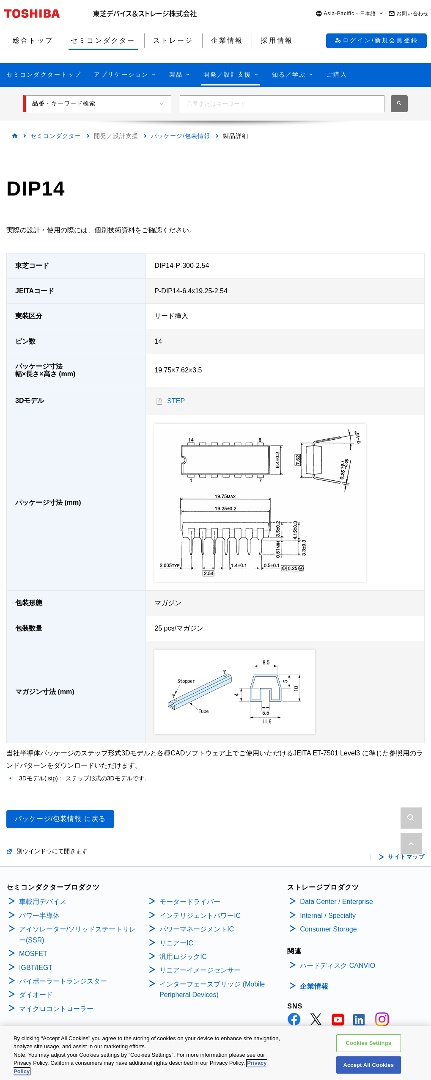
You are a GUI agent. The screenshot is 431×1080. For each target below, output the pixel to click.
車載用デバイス (42, 901)
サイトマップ (406, 857)
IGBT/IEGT (35, 967)
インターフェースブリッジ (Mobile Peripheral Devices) (212, 990)
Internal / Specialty (328, 915)
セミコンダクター (55, 135)
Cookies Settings (368, 1047)
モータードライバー (189, 901)
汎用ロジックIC (183, 956)
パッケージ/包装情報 (180, 135)
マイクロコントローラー (56, 1008)
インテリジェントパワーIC (200, 915)
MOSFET (33, 953)
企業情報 (314, 986)
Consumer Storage (328, 929)
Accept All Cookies (368, 1069)
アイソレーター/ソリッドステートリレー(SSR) (77, 935)
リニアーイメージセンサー (200, 970)
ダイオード (36, 994)
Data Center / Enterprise (336, 901)
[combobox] (282, 103)
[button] (349, 13)
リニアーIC (176, 943)
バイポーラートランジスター (63, 981)
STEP (176, 401)
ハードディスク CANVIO (337, 965)
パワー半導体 (39, 915)
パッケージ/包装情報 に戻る (60, 818)
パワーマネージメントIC (196, 929)
